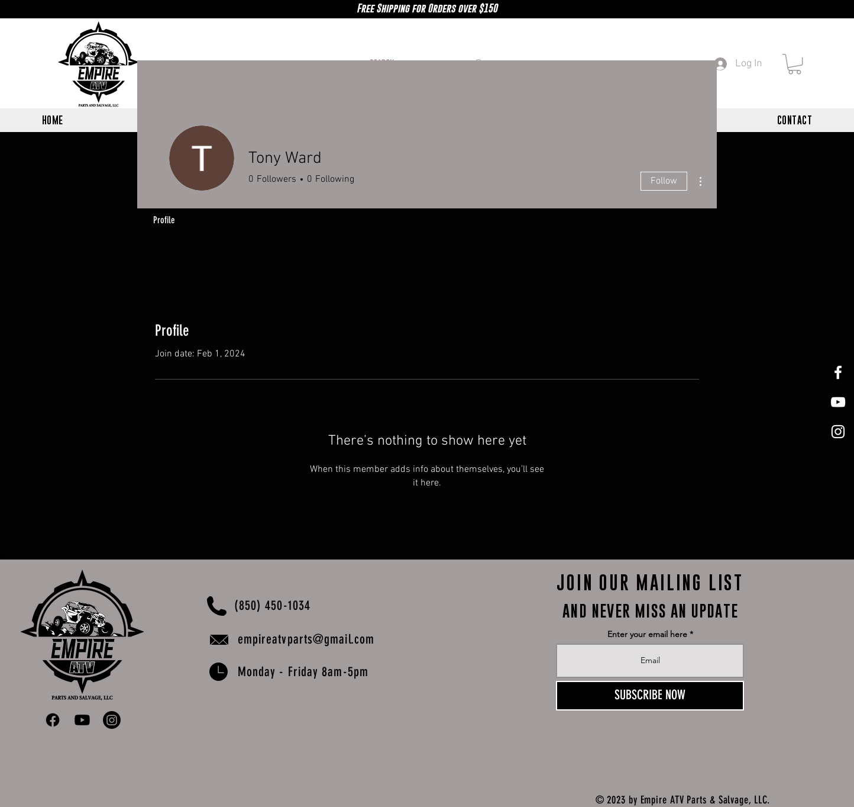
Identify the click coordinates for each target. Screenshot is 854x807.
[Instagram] (112, 720)
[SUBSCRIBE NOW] (650, 695)
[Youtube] (82, 720)
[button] (794, 64)
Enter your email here (647, 634)
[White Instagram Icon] (838, 432)
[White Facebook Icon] (838, 372)
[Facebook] (53, 720)
